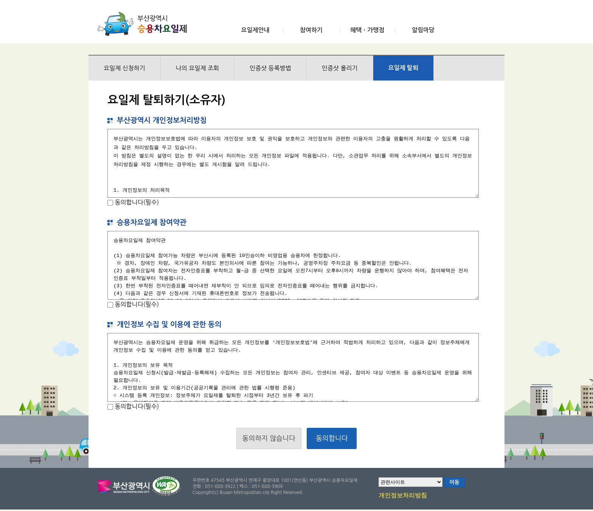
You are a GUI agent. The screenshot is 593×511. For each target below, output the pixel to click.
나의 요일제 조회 (197, 68)
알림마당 (423, 30)
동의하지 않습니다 (268, 438)
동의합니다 (332, 438)
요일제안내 (255, 30)
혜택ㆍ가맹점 (367, 30)
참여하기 (311, 30)
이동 (454, 482)
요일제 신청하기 (124, 68)
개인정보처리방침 (403, 496)
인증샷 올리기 (340, 68)
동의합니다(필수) (136, 202)
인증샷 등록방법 (270, 68)
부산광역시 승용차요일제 (144, 24)
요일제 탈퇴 (403, 68)
